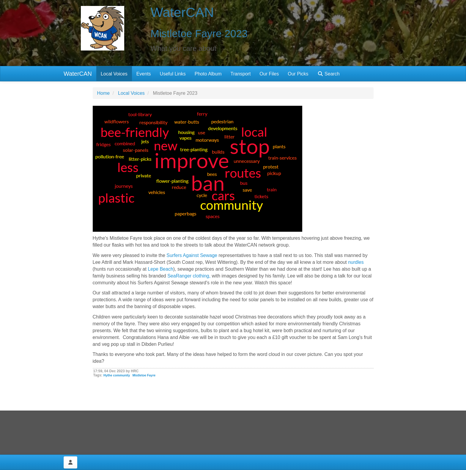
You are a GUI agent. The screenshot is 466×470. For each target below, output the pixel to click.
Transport (240, 73)
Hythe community (116, 375)
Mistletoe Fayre (144, 375)
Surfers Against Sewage (191, 255)
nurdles (355, 262)
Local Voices (114, 73)
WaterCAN (78, 73)
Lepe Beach (160, 269)
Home (103, 93)
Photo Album (208, 73)
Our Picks (298, 73)
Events (143, 73)
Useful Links (173, 73)
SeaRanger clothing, (188, 275)
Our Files (269, 73)
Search (328, 73)
